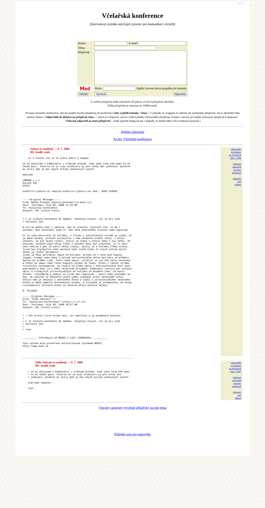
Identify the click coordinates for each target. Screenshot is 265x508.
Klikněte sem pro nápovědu (132, 483)
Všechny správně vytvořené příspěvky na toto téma (133, 457)
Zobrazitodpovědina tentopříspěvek (236, 175)
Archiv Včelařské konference (132, 146)
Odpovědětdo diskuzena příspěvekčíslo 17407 (235, 413)
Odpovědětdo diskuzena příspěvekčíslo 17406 (235, 160)
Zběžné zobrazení (132, 138)
